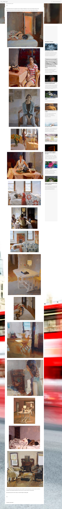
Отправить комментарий (9, 502)
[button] (6, 5)
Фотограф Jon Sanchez (48, 126)
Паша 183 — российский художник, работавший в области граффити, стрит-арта (50, 152)
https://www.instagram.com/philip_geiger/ (23, 492)
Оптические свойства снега (49, 50)
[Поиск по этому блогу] (56, 2)
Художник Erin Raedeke (48, 168)
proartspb (4, 2)
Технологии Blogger (31, 506)
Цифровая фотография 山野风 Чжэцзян (51, 141)
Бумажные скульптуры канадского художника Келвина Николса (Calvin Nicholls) (50, 66)
